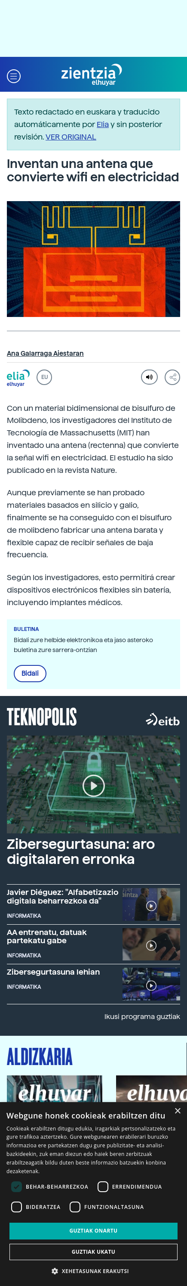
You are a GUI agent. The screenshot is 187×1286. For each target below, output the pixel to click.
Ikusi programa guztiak (142, 1017)
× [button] (177, 1111)
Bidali (30, 673)
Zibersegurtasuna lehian (53, 971)
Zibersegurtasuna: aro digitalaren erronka (81, 851)
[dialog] (93, 1194)
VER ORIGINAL (71, 136)
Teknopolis (42, 715)
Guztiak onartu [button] (93, 1230)
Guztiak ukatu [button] (94, 1251)
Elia (103, 124)
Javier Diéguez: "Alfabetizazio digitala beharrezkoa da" (63, 896)
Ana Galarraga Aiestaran (45, 353)
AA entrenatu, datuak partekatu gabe (47, 936)
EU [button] (44, 377)
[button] (14, 75)
